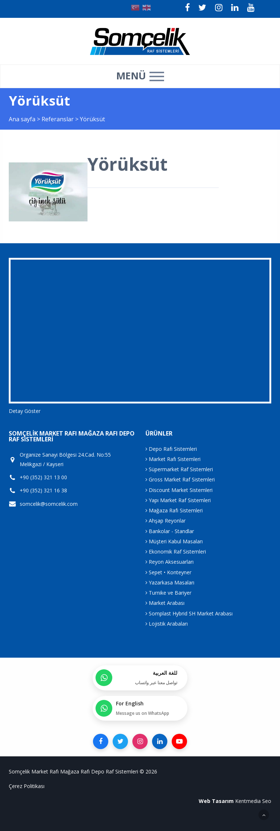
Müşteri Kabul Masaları (174, 541)
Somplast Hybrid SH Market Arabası (189, 613)
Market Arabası (164, 602)
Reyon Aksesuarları (169, 561)
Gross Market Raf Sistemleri (180, 479)
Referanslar (58, 119)
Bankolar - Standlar (169, 531)
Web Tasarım (216, 800)
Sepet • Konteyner (168, 572)
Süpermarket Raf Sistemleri (179, 469)
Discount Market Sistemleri (179, 490)
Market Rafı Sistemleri (173, 459)
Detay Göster (24, 410)
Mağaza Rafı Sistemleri (174, 510)
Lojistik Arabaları (166, 623)
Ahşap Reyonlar (165, 520)
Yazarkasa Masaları (169, 582)
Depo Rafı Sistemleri (171, 448)
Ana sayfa (22, 119)
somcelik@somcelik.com (49, 504)
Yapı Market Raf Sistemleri (178, 500)
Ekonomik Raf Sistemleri (175, 551)
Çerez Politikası (26, 786)
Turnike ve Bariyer (168, 592)
